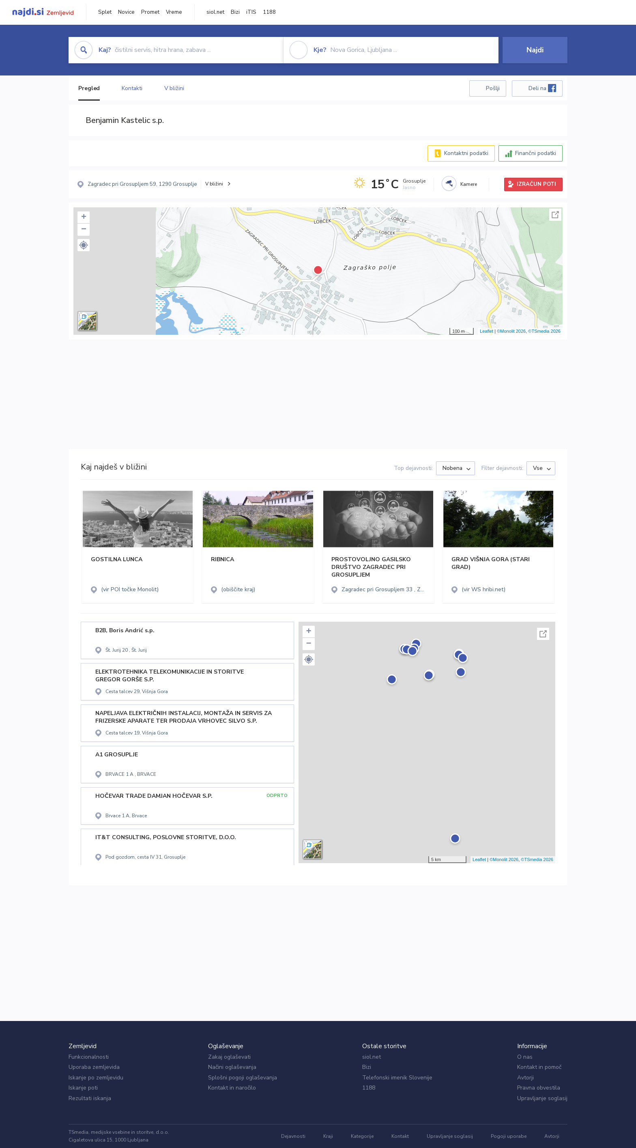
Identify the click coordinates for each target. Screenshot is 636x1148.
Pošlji (493, 88)
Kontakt (400, 1136)
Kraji (328, 1136)
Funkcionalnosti (89, 1057)
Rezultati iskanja (90, 1098)
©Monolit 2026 (511, 331)
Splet (105, 12)
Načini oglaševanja (232, 1067)
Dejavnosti (293, 1136)
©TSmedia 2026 (544, 331)
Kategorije (362, 1136)
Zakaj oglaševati (229, 1057)
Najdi (535, 50)
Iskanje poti (83, 1088)
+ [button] (83, 217)
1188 (269, 12)
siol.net (215, 12)
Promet (150, 12)
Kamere (468, 184)
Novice (126, 12)
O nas (525, 1057)
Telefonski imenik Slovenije (397, 1077)
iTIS (251, 12)
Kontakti (132, 88)
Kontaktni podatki (466, 153)
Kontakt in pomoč (539, 1067)
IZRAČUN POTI (536, 184)
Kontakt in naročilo (232, 1088)
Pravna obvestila (538, 1088)
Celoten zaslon (555, 215)
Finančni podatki (535, 153)
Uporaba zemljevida (94, 1067)
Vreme (174, 12)
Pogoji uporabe (508, 1136)
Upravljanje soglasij (542, 1098)
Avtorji (525, 1077)
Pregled (89, 88)
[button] (83, 245)
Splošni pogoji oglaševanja (242, 1077)
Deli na (542, 88)
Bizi (235, 12)
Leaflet (486, 331)
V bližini (174, 88)
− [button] (83, 230)
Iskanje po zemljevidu (96, 1077)
